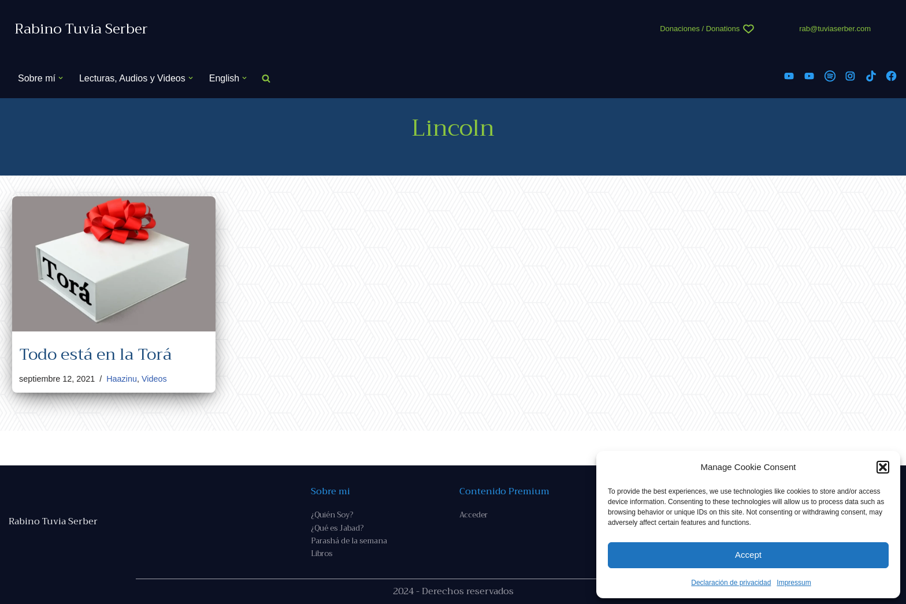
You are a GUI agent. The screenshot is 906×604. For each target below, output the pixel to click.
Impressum (794, 583)
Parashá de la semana (349, 540)
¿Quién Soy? (332, 514)
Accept (748, 555)
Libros (321, 553)
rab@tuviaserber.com (835, 28)
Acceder (473, 514)
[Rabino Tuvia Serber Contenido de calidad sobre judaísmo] (81, 29)
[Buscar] (266, 78)
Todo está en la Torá (95, 354)
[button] (883, 467)
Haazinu (121, 378)
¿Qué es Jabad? (337, 528)
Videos (154, 378)
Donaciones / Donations (700, 28)
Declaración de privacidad (731, 583)
